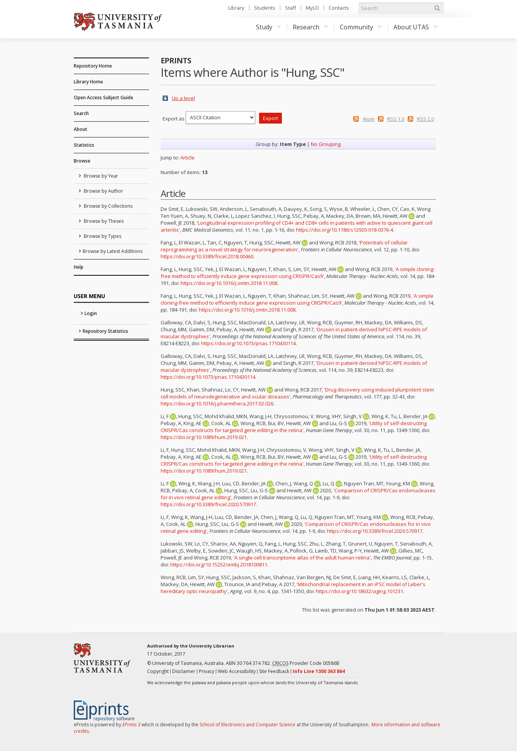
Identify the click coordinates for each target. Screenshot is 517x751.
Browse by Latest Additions (112, 251)
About (80, 129)
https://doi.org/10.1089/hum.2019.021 (204, 437)
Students (264, 7)
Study (268, 27)
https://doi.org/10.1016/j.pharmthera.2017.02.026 (217, 403)
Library (236, 7)
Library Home (88, 81)
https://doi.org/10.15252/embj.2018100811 (218, 564)
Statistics (84, 145)
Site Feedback (274, 671)
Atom (369, 118)
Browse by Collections (107, 206)
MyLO (312, 7)
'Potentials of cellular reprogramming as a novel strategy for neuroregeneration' (284, 246)
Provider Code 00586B (305, 663)
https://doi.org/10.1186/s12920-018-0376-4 (344, 229)
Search (81, 113)
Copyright (158, 671)
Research (310, 27)
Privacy (206, 671)
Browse (82, 161)
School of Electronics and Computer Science (247, 724)
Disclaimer (183, 671)
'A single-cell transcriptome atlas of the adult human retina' (302, 557)
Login (91, 313)
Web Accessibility (237, 671)
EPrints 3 (131, 724)
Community (361, 27)
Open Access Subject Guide (103, 97)
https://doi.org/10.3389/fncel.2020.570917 (208, 504)
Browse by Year (100, 176)
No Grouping (326, 144)
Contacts (339, 7)
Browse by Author (103, 191)
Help (78, 267)
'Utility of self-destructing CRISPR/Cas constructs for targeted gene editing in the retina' (294, 427)
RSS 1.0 (395, 118)
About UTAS (415, 27)
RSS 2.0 (425, 118)
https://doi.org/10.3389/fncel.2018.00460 (207, 256)
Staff (290, 7)
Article (187, 157)
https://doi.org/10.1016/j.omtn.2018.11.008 (229, 283)
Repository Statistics (105, 331)
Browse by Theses (103, 221)
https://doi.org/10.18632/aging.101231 (359, 591)
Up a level (183, 98)
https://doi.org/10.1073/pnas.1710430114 (248, 343)
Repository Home (93, 66)
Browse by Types (102, 236)
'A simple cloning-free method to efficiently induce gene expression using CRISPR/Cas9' (298, 273)
